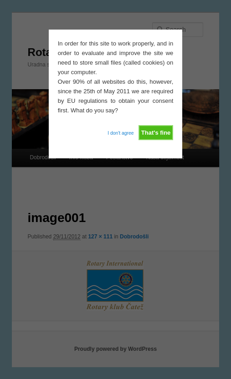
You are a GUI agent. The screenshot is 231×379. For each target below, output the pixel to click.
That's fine (156, 132)
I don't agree (120, 133)
